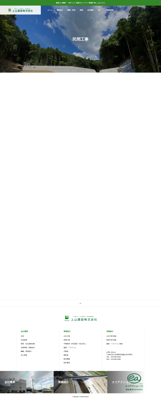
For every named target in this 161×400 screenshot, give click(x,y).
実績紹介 (110, 331)
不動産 (66, 351)
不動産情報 (109, 10)
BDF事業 (67, 363)
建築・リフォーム (70, 347)
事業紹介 (60, 10)
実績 (81, 10)
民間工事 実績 (111, 340)
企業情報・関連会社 (28, 347)
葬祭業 (66, 355)
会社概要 (90, 10)
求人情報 (24, 355)
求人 (99, 10)
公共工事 (67, 336)
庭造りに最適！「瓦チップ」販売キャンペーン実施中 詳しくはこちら (80, 3)
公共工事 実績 (111, 336)
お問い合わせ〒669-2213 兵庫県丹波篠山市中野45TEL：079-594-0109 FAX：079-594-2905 (119, 355)
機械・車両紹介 (26, 351)
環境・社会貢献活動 (28, 344)
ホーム (50, 10)
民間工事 (67, 340)
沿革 (22, 336)
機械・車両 (71, 10)
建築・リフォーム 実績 (114, 344)
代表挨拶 (24, 340)
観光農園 (67, 359)
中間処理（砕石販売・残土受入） (75, 344)
